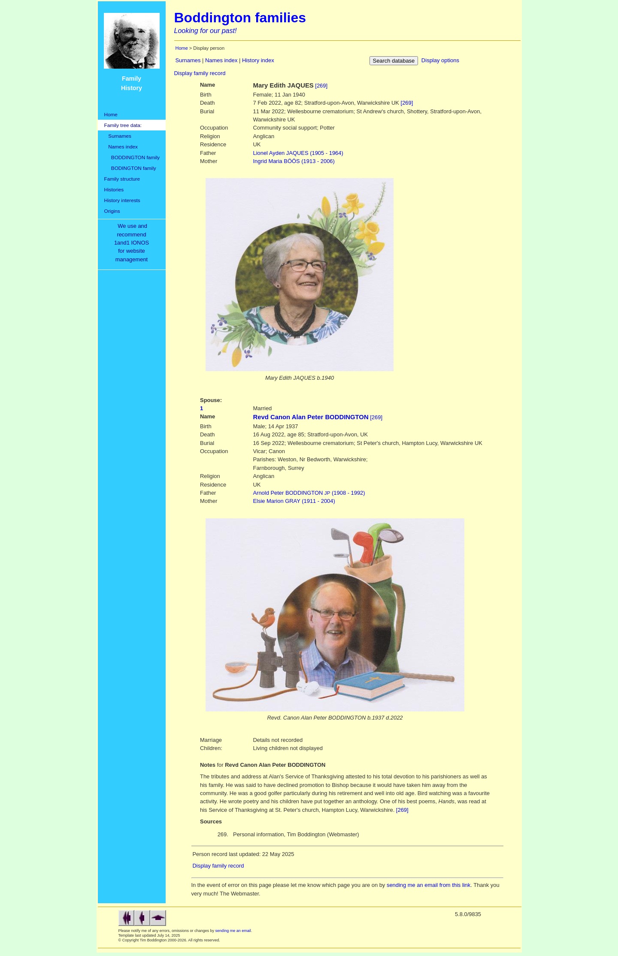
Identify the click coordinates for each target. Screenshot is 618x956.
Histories (114, 189)
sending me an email (233, 931)
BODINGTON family (130, 168)
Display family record (200, 73)
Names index (121, 146)
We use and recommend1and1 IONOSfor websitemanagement (133, 243)
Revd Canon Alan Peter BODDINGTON (311, 417)
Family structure (122, 179)
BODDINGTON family (132, 157)
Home (111, 114)
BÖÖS (294, 161)
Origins (112, 211)
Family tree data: (123, 125)
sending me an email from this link (428, 885)
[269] (321, 85)
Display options (440, 60)
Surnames (117, 136)
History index (258, 60)
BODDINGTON (309, 493)
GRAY (294, 501)
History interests (122, 200)
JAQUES (298, 153)
